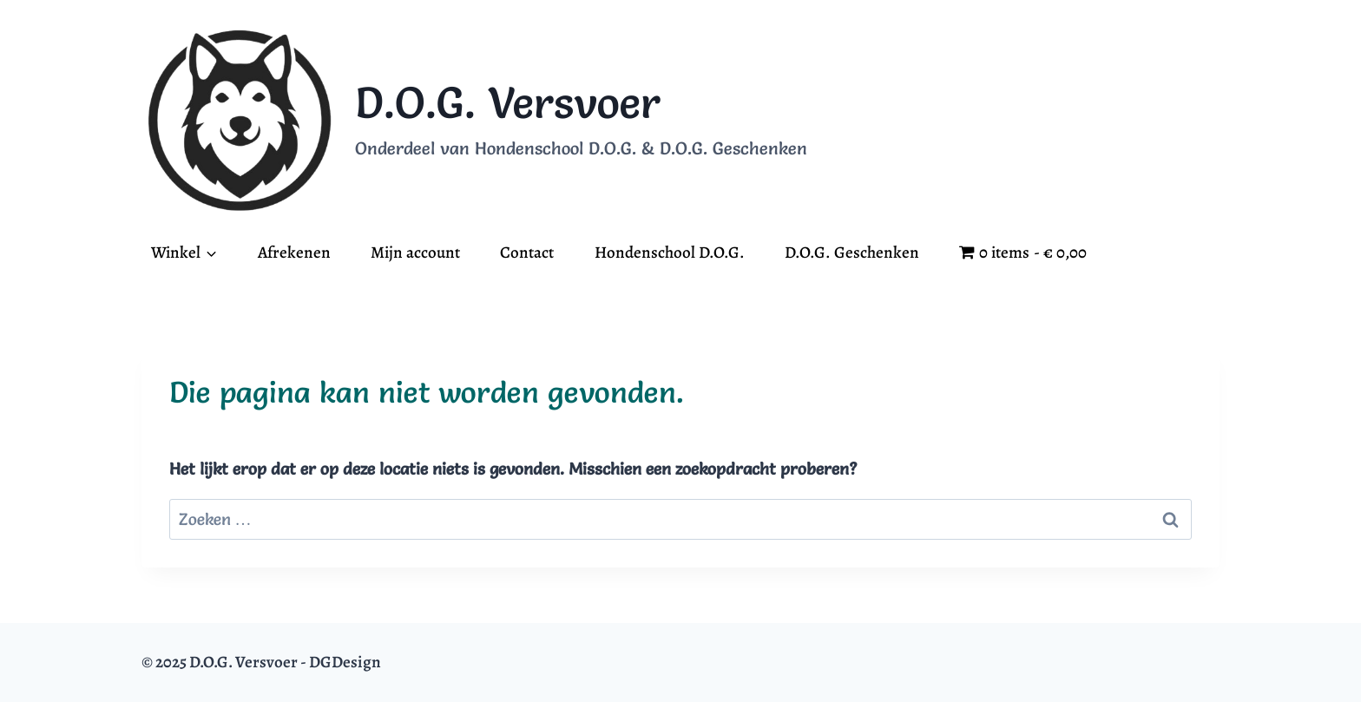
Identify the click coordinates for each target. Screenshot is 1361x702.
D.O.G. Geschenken (852, 252)
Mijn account (415, 252)
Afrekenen (294, 252)
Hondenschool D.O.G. (670, 252)
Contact (527, 252)
